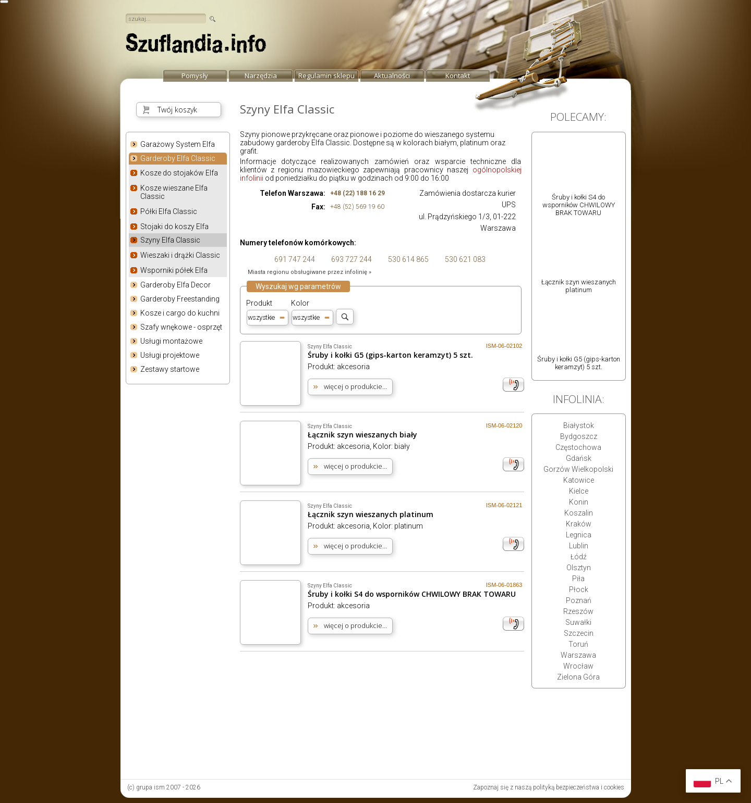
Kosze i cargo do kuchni (180, 313)
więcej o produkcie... (355, 386)
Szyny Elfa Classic (170, 240)
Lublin (578, 546)
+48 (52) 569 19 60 (357, 206)
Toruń (578, 644)
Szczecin (578, 633)
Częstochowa (578, 447)
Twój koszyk (177, 110)
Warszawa (578, 655)
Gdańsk (578, 458)
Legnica (578, 535)
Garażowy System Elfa (177, 144)
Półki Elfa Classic (168, 211)
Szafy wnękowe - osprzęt (181, 327)
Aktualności (392, 75)
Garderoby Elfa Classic (177, 158)
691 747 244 (294, 259)
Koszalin (578, 513)
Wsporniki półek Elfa (174, 270)
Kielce (578, 491)
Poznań (578, 600)
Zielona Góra (578, 677)
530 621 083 (464, 259)
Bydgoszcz (578, 436)
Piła (578, 578)
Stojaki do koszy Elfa (174, 226)
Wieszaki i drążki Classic (180, 255)
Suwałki (578, 622)
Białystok (578, 425)
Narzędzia (261, 75)
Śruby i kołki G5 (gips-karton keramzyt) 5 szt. (390, 355)
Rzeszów (578, 611)
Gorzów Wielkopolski (578, 469)
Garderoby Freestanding (180, 299)
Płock (578, 589)
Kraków (578, 524)
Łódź (579, 557)
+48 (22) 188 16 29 (357, 193)
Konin (578, 502)
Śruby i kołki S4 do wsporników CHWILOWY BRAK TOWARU (412, 594)
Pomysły (194, 75)
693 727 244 (351, 259)
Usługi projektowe (169, 355)
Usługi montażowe (171, 341)
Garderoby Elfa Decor (175, 285)
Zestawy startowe (169, 369)
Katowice (578, 480)
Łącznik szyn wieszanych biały (362, 435)
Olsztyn (578, 567)
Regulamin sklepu (326, 75)
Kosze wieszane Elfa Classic (174, 192)
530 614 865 (407, 259)
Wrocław (578, 666)
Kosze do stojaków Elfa (179, 173)
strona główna (196, 46)
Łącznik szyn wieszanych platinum (370, 514)
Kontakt (457, 75)
